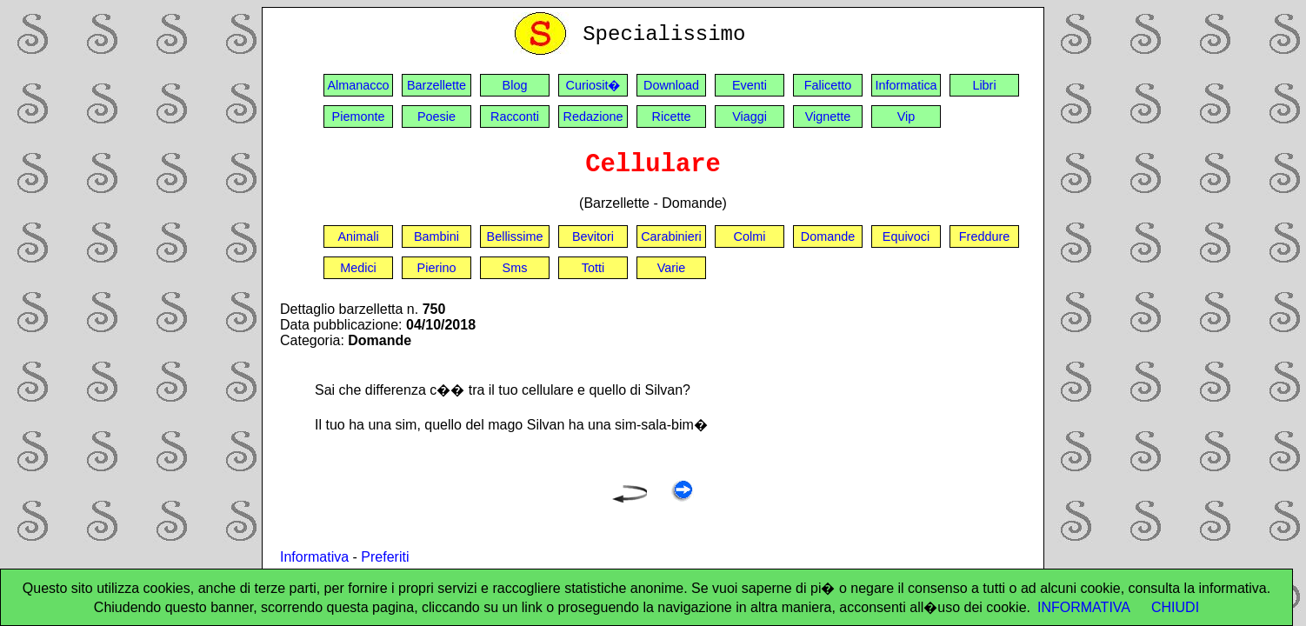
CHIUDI (1175, 607)
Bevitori (593, 236)
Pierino (436, 268)
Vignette (828, 116)
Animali (357, 236)
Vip (906, 116)
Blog (515, 85)
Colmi (750, 236)
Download (671, 85)
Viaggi (749, 116)
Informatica (905, 85)
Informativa (314, 556)
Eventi (749, 85)
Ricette (671, 116)
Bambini (436, 236)
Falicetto (827, 85)
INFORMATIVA (1083, 607)
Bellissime (515, 236)
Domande (828, 236)
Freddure (984, 236)
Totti (593, 268)
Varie (671, 268)
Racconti (514, 116)
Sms (515, 268)
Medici (358, 268)
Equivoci (906, 236)
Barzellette (436, 85)
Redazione (593, 116)
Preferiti (385, 556)
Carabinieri (671, 236)
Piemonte (358, 116)
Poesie (436, 116)
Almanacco (358, 85)
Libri (984, 85)
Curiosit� (593, 85)
